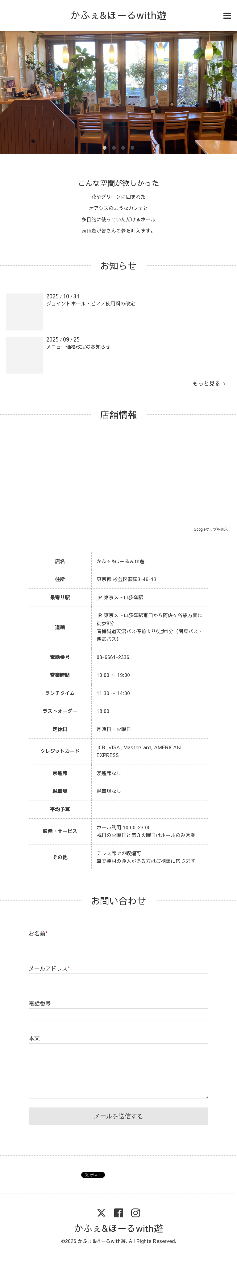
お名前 (38, 933)
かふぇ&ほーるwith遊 (118, 15)
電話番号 (40, 1003)
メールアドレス (49, 968)
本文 (34, 1038)
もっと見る (209, 383)
